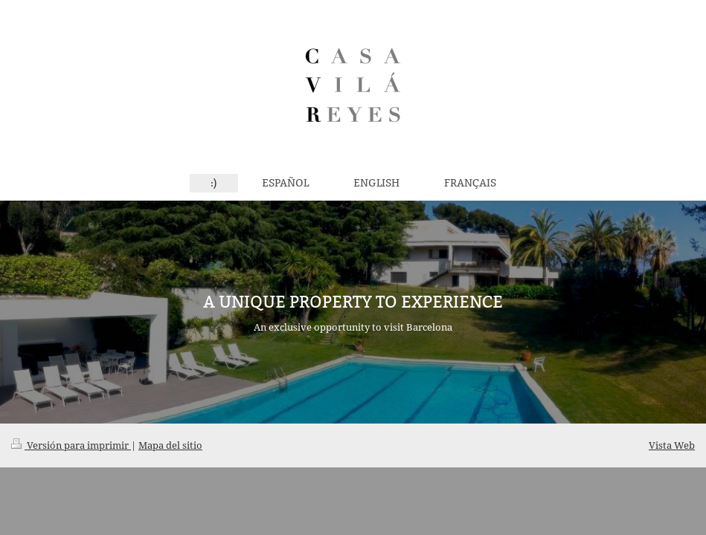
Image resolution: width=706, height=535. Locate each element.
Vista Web (672, 445)
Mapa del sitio (170, 445)
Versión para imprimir (71, 445)
